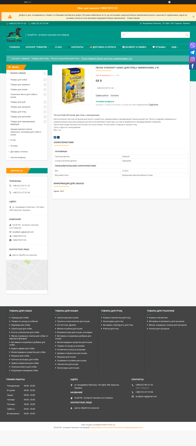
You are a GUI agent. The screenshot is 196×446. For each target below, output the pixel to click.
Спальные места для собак (24, 367)
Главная (14, 47)
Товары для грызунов (20, 107)
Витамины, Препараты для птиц (118, 325)
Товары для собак (19, 80)
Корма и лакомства (158, 317)
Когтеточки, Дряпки (66, 325)
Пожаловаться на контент (102, 427)
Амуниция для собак (20, 325)
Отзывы (14, 146)
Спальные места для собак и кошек (24, 95)
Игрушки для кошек (66, 357)
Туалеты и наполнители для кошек (73, 321)
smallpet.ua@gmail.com (23, 232)
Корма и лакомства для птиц (116, 317)
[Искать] (187, 35)
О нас (58, 47)
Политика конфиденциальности (128, 427)
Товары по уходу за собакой (24, 321)
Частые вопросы (18, 157)
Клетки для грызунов (159, 328)
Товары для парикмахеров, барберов (23, 122)
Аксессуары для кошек (68, 368)
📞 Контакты (75, 47)
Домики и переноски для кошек (72, 353)
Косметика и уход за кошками (71, 349)
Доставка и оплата (19, 151)
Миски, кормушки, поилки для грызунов (168, 325)
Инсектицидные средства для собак (28, 352)
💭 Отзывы (159, 47)
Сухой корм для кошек (67, 317)
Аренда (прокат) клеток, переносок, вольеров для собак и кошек (26, 132)
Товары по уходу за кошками (70, 346)
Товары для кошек (19, 89)
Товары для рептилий (21, 116)
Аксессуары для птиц (113, 321)
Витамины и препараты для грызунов (166, 321)
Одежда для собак (20, 317)
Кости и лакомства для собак (25, 332)
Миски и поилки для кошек (69, 328)
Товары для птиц (40, 58)
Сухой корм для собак (21, 328)
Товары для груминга (20, 84)
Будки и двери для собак (23, 348)
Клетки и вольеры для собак (25, 359)
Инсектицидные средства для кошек (74, 342)
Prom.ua (111, 425)
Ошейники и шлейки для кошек (71, 360)
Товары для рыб (18, 102)
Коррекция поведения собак (24, 370)
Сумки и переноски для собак (25, 363)
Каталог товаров (36, 47)
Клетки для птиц (111, 328)
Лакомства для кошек (67, 364)
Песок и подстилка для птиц (65, 58)
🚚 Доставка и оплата (103, 47)
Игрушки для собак (20, 356)
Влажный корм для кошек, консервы (74, 332)
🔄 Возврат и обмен (134, 47)
